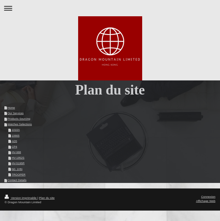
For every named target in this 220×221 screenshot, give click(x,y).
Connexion (208, 196)
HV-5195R (18, 163)
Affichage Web (205, 201)
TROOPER (18, 174)
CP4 (14, 146)
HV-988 (16, 152)
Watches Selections (20, 124)
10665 (15, 135)
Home (11, 107)
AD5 (14, 141)
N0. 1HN (17, 169)
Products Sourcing (19, 118)
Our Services (16, 113)
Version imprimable (21, 198)
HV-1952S (18, 157)
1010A (16, 129)
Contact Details (17, 180)
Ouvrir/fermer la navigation (110, 8)
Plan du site (47, 198)
